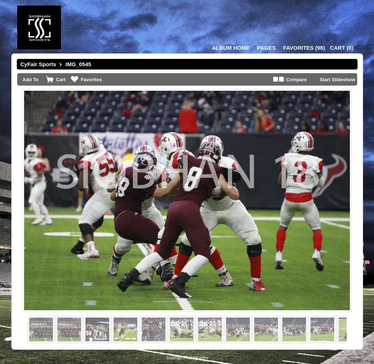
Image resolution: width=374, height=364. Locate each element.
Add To (31, 79)
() (304, 48)
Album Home (230, 48)
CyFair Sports (38, 64)
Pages (266, 48)
